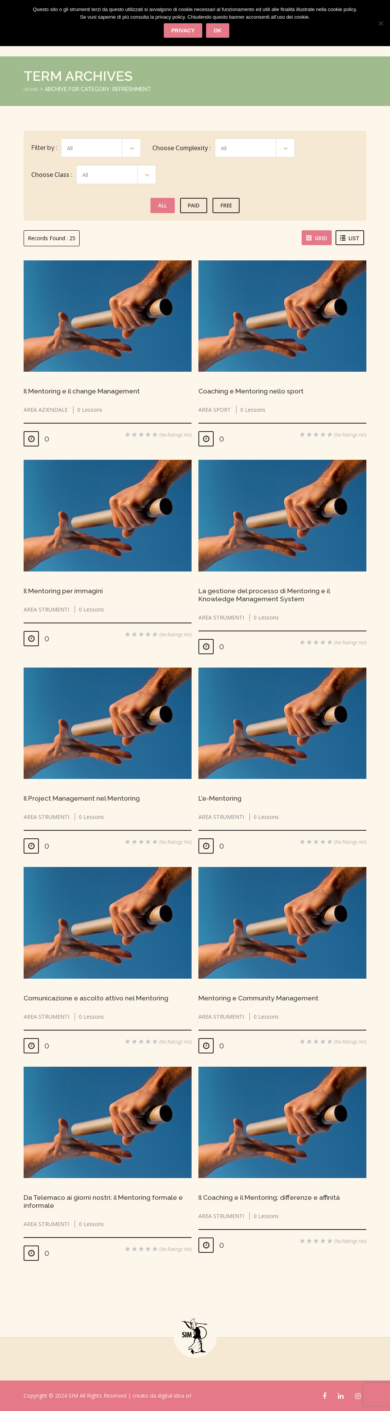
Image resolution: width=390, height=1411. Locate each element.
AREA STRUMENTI (46, 609)
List (350, 238)
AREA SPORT (214, 409)
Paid (193, 205)
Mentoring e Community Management (261, 998)
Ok (218, 30)
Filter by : (44, 147)
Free (227, 205)
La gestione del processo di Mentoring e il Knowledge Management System (267, 595)
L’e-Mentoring (221, 798)
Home (31, 89)
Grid (317, 238)
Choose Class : (51, 174)
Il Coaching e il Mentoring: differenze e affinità (273, 1197)
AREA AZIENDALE (46, 409)
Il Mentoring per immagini (66, 591)
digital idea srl (174, 1395)
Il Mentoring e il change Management (85, 391)
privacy (183, 30)
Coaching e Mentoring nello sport (253, 391)
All (161, 205)
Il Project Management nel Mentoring (85, 798)
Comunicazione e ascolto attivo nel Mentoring (99, 998)
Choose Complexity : (181, 148)
